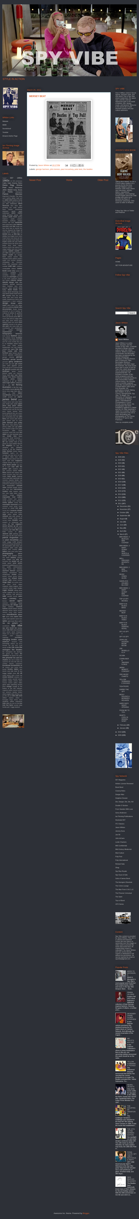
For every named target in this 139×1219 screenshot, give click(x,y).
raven (9, 569)
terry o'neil (18, 645)
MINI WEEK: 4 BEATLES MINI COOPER (124, 540)
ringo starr (6, 582)
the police (19, 655)
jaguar (20, 397)
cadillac (9, 249)
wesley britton (17, 692)
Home (69, 180)
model (4, 499)
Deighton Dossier (121, 798)
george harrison (42, 169)
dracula (20, 315)
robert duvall (11, 584)
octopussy (15, 522)
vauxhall (14, 679)
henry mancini (17, 377)
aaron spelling (6, 198)
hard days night (12, 375)
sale (4, 596)
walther (10, 690)
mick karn (9, 489)
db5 (3, 295)
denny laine (18, 299)
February (123, 725)
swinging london (9, 639)
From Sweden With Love (124, 809)
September (124, 515)
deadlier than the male (14, 295)
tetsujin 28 (5, 647)
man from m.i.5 (17, 462)
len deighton (7, 445)
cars (6, 253)
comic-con (19, 271)
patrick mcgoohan (10, 537)
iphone (4, 391)
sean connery (9, 598)
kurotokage (11, 440)
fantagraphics (7, 333)
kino (15, 436)
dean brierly (14, 297)
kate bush (16, 432)
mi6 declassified (8, 485)
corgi (20, 273)
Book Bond (119, 787)
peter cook (14, 547)
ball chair (11, 222)
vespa (10, 681)
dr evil (11, 311)
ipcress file (18, 389)
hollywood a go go (9, 381)
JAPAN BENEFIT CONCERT (124, 669)
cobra (20, 264)
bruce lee (11, 243)
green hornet (17, 371)
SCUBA (122, 655)
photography (7, 553)
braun (10, 240)
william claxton (7, 698)
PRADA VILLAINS (130, 993)
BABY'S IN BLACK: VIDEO (123, 618)
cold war (12, 266)
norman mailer (6, 520)
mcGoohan (14, 482)
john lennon (55, 169)
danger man (13, 282)
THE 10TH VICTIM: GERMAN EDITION (131, 1132)
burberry (4, 247)
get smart (18, 364)
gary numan (13, 353)
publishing (12, 565)
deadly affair (6, 297)
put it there (19, 565)
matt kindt (16, 478)
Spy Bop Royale (121, 871)
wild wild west (17, 696)
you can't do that (14, 703)
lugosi (4, 460)
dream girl (5, 316)
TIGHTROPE (124, 686)
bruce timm (18, 243)
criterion (13, 280)
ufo (18, 673)
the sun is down (14, 660)
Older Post (103, 180)
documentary (7, 309)
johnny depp (9, 425)
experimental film (12, 332)
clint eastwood (12, 264)
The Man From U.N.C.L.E (124, 889)
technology (5, 643)
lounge (4, 459)
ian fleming (17, 385)
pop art (19, 559)
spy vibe (16, 625)
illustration (6, 387)
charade (5, 258)
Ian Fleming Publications (124, 816)
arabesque (5, 213)
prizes (20, 563)
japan (20, 404)
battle (10, 226)
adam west (8, 200)
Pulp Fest (118, 856)
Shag (117, 867)
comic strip (11, 271)
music (19, 510)
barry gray (5, 224)
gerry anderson (15, 361)
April (121, 531)
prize (14, 563)
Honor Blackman (15, 187)
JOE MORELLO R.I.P (124, 650)
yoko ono (5, 703)
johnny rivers (18, 425)
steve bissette (17, 630)
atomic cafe (18, 215)
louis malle (18, 457)
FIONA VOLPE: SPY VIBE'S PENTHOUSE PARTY (132, 1156)
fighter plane (15, 340)
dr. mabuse (6, 315)
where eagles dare (8, 694)
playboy (13, 557)
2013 (120, 497)
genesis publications (15, 355)
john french (18, 418)
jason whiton (17, 405)
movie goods (13, 506)
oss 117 (11, 528)
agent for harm (16, 202)
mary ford (16, 474)
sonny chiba (13, 612)
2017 (120, 485)
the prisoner (7, 657)
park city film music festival (14, 535)
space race (18, 616)
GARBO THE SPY (124, 690)
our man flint (13, 530)
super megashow (16, 635)
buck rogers (17, 245)
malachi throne (7, 462)
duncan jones (13, 316)
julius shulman (6, 428)
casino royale (7, 255)
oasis (20, 520)
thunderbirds (15, 665)
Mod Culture (119, 853)
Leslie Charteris (120, 842)
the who (17, 661)
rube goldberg (6, 594)
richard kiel (6, 578)
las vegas (9, 443)
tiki (21, 665)
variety (10, 679)
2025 (120, 460)
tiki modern (6, 667)
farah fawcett (6, 336)
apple (20, 211)
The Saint (118, 897)
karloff (11, 432)
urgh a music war (16, 675)
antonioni (5, 211)
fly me (4, 343)
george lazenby (16, 359)
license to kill (7, 449)
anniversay (18, 209)
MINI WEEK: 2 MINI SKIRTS (124, 569)
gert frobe (5, 364)
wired (20, 699)
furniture (5, 353)
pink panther (12, 555)
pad (10, 534)
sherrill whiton (12, 608)
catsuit (10, 256)
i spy (8, 385)
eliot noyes (12, 326)
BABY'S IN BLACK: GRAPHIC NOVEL (124, 625)
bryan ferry (6, 245)
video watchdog (12, 684)
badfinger (13, 220)
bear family (5, 228)
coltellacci (19, 266)
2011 (120, 503)
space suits (6, 619)
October (123, 512)
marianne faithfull (11, 470)
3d (11, 181)
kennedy (15, 434)
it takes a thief (12, 392)
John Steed (7, 190)
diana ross (14, 305)
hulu (3, 385)
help (9, 377)
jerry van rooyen (17, 413)
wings (11, 699)
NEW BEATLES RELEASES (131, 1179)
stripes (4, 633)
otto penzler (18, 528)
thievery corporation (15, 663)
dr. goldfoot (18, 313)
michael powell (12, 487)
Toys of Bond (120, 900)
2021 (120, 472)
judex (20, 426)
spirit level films (13, 621)
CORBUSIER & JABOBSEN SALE (124, 661)
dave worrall (13, 288)
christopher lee (8, 262)
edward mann (6, 322)
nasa (4, 514)
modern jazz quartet (15, 499)
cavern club (17, 256)
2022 (120, 469)
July (121, 522)
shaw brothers (8, 606)
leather (15, 443)
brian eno (19, 240)
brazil (13, 240)
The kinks (19, 196)
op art (16, 526)
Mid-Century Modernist (123, 849)
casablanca (19, 253)
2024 (120, 463)
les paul (16, 445)
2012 (120, 500)
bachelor (5, 220)
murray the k (6, 510)
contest (13, 273)
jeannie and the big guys (14, 409)
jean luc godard (14, 407)
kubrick (4, 440)
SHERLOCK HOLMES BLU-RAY (123, 583)
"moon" (4, 178)
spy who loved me (9, 628)
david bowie (13, 290)
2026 (120, 457)
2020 (120, 475)
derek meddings (17, 301)
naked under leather (16, 512)
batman (19, 224)
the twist (11, 661)
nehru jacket (12, 514)
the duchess (18, 652)
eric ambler (7, 330)
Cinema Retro (17, 183)
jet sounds (5, 415)
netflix (20, 514)
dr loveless (16, 311)
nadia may (5, 512)
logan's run (14, 453)
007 (11, 178)
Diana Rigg (8, 185)
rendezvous (6, 574)
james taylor (11, 402)
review (14, 574)
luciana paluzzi (12, 459)
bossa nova (10, 238)
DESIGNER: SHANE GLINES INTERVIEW (131, 1016)
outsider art (12, 531)
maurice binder (14, 480)
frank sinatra (17, 345)
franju (20, 343)
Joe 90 (117, 834)
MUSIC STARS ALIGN (123, 576)
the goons (6, 653)
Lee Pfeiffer (7, 192)
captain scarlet (13, 251)
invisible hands (9, 389)
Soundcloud (6, 128)
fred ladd (14, 347)
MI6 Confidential (121, 846)
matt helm (9, 478)
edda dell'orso (10, 318)
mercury (12, 483)
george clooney (8, 357)
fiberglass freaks (7, 340)
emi (21, 326)
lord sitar (10, 455)
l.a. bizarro (18, 440)
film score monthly (11, 341)
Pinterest (121, 212)
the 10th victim (14, 647)
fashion (14, 336)
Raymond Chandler (8, 196)
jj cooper (19, 415)
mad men (10, 460)
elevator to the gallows (15, 324)
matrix (4, 478)
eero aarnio (15, 322)
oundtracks (5, 530)
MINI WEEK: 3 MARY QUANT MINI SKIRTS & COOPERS (124, 550)
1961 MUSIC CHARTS (123, 675)
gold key (19, 369)
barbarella (18, 222)
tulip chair (14, 671)
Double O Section (121, 805)
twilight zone (12, 673)
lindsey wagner (17, 451)
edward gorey (18, 320)
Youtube (5, 132)
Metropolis (18, 192)
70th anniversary (17, 181)
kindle (9, 436)
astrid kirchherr (7, 215)
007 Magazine (120, 780)
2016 (120, 488)
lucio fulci (19, 459)
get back (11, 364)
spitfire (20, 621)
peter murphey (12, 549)
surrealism (18, 637)
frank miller (6, 345)
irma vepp (10, 391)
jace (18, 395)
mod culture (17, 497)
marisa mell (18, 472)
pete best (78, 169)
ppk (21, 561)
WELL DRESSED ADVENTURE (124, 561)
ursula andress (7, 677)
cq (18, 276)
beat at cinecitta (14, 228)
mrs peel (18, 508)
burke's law (11, 247)
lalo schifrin (9, 442)
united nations (6, 675)
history (20, 379)
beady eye (19, 226)
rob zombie (15, 582)
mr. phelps (11, 508)
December (124, 506)
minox (20, 493)
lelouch (20, 443)
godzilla (13, 369)
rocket (11, 588)
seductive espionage (9, 603)
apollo (13, 211)
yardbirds (5, 701)
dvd (19, 316)
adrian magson (6, 202)
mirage (12, 495)
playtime (19, 557)
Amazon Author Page (10, 136)
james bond (9, 399)
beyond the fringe (14, 230)
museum (13, 510)
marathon (15, 469)
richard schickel (17, 580)
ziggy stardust (15, 707)
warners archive (17, 690)
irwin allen (17, 391)
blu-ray (17, 234)
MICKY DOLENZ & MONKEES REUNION (124, 697)
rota (14, 592)
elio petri (5, 326)
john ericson (10, 418)
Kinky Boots (17, 190)
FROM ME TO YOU (124, 711)
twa (21, 671)
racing (4, 569)
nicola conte (18, 518)
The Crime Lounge (122, 886)
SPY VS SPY (124, 636)
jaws (3, 407)
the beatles (88, 169)
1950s (19, 178)
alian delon (14, 205)
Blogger (86, 1213)
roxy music (19, 592)
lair (3, 442)
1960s (5, 180)
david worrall (18, 293)
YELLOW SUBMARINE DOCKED (124, 681)
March (122, 534)
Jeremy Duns (120, 831)
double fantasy (17, 309)
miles (7, 493)
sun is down (11, 633)
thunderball (6, 665)
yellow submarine (16, 701)
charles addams (12, 258)
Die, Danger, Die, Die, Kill (124, 802)
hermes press (8, 379)
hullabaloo (19, 383)
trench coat (6, 671)
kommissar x (18, 438)
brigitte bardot (7, 241)
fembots (8, 338)
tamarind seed (17, 641)
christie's (19, 260)
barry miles (13, 224)
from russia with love (12, 351)
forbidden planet (12, 343)
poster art (15, 561)
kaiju (13, 430)
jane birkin (18, 402)
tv (18, 671)
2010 (120, 732)
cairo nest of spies (17, 249)
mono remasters (17, 501)
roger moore (7, 590)
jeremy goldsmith (7, 413)
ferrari (13, 338)
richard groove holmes (15, 576)
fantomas (19, 333)
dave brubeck (7, 286)
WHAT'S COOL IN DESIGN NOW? (123, 718)
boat (9, 236)
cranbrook (14, 278)
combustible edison (9, 268)
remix (20, 572)
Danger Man (119, 794)
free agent (11, 349)
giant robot (6, 365)
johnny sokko (6, 426)
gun (14, 373)
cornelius (5, 275)
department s (6, 301)
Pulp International (121, 860)
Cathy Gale (6, 183)
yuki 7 (9, 707)
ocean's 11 (6, 522)
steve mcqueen (17, 632)
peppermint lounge (7, 544)
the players (13, 655)
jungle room (14, 428)
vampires (16, 677)
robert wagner (13, 586)
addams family (17, 200)
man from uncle (9, 465)
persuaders (8, 546)
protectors (5, 565)
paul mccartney (67, 169)
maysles (8, 482)
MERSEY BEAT (122, 612)
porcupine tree (6, 561)
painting (15, 534)
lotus (11, 457)
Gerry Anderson (121, 813)
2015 (120, 491)
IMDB (4, 125)
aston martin (16, 213)
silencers (5, 610)
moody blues (18, 502)
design (5, 303)
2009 (120, 735)
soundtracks (12, 614)
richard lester (17, 578)
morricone (14, 504)
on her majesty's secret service (12, 525)
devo (8, 305)
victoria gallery (12, 682)
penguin (19, 542)
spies (4, 621)
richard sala (6, 580)
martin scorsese (7, 474)
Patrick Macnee (12, 194)
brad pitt (4, 240)
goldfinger (5, 371)
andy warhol (17, 207)
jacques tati (12, 397)
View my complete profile (124, 422)
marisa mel (10, 472)
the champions (7, 652)
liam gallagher (16, 447)
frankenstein (6, 347)
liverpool (5, 453)
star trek (10, 630)
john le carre (17, 420)
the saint (16, 658)
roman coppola (7, 592)
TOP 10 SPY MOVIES (123, 600)
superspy (5, 637)
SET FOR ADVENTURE (123, 265)
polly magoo (6, 559)
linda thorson (7, 451)
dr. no (14, 315)
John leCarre (120, 838)
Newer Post (35, 180)
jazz (7, 407)
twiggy (4, 673)
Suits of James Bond (122, 878)
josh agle (15, 426)
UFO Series (119, 904)
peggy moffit (11, 542)
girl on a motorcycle (14, 367)
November (124, 509)
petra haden (18, 551)
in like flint (15, 387)
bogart (12, 236)
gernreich (5, 361)
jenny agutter (6, 411)
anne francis (7, 209)
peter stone (11, 551)
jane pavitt (13, 404)
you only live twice (12, 704)
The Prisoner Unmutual (123, 893)
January (123, 728)
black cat (19, 232)
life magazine (17, 449)
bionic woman (11, 232)
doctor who (18, 307)
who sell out (8, 696)
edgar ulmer (9, 320)
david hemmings (13, 292)
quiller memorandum (14, 567)
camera (4, 251)
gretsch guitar (7, 373)
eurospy (19, 330)
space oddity (9, 616)
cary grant (12, 253)
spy (3, 623)
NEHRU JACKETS (130, 1086)
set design (14, 605)
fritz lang (19, 349)
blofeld (4, 234)
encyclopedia (6, 328)
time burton (14, 667)
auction (5, 217)
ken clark (9, 434)
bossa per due (18, 238)
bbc (14, 226)
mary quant (11, 476)
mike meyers (13, 491)
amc (10, 207)
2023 (120, 466)
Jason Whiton (123, 339)
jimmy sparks (13, 415)
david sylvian (10, 293)
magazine (18, 460)
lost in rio (16, 455)
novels (15, 520)
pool (13, 559)
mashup (19, 476)
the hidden (15, 653)
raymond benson (8, 570)
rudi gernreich (17, 594)
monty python (7, 502)
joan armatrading (7, 417)
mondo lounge (6, 501)
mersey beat (18, 483)
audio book (13, 217)
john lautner (6, 420)
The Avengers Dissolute (123, 882)
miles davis (13, 493)
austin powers (16, 219)
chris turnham (11, 260)
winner (16, 699)
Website (5, 121)
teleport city (14, 643)
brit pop (15, 241)
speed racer (18, 619)
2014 (120, 494)
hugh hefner (10, 383)
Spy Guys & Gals (121, 875)
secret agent (15, 601)
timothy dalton (13, 669)
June (122, 525)
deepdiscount (11, 299)
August (122, 519)
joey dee (15, 417)
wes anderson (6, 692)
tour (21, 669)
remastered (13, 572)
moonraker (6, 504)
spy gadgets (12, 623)
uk (21, 673)
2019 (120, 479)
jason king (6, 405)
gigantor (14, 365)
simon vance (13, 610)
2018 (120, 482)
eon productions (16, 328)
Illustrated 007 (120, 820)
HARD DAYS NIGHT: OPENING (124, 705)
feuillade (19, 338)
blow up (10, 234)
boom (16, 236)
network (5, 516)
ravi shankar (17, 569)
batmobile (5, 226)
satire (20, 596)
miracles (4, 495)
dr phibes (11, 313)
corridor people (16, 275)
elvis (17, 326)
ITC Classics (119, 824)
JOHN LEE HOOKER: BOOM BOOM (124, 642)
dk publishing (10, 307)
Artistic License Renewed (124, 783)
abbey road (15, 198)
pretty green (6, 563)
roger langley (17, 588)
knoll (11, 438)
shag (20, 605)
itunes (14, 395)
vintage (9, 686)
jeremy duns (17, 411)
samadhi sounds (12, 596)
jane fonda (6, 404)
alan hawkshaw (11, 203)
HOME (117, 262)
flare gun (19, 341)
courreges (12, 276)
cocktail (4, 266)
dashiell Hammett (16, 284)
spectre (12, 619)
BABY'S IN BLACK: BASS (123, 605)
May (121, 528)
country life (5, 276)
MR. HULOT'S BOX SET (130, 1040)
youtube (16, 705)
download (5, 311)
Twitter (131, 210)
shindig (20, 608)
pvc (3, 567)
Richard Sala (120, 864)
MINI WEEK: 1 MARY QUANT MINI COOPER (124, 592)
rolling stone (18, 590)
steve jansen (6, 632)
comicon (4, 273)
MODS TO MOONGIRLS (131, 973)
